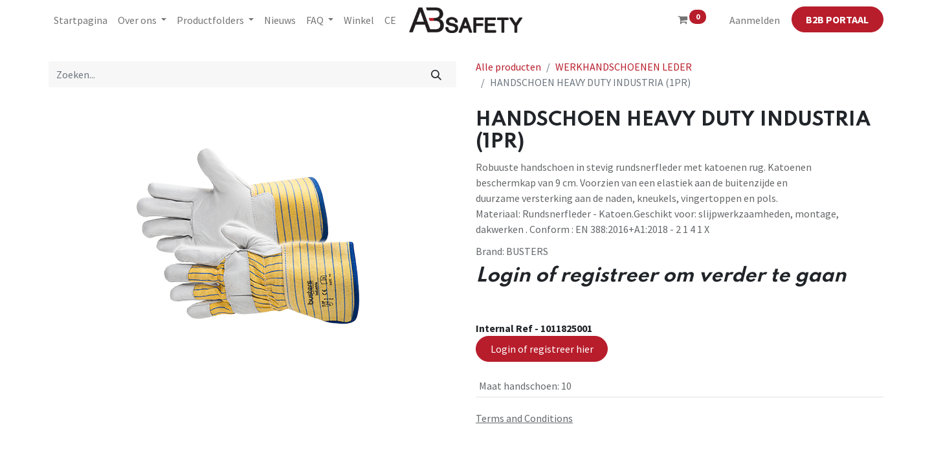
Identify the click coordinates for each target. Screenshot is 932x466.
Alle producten (508, 66)
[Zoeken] (436, 74)
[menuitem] (81, 20)
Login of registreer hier (542, 348)
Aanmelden (754, 20)
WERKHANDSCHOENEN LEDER (623, 66)
